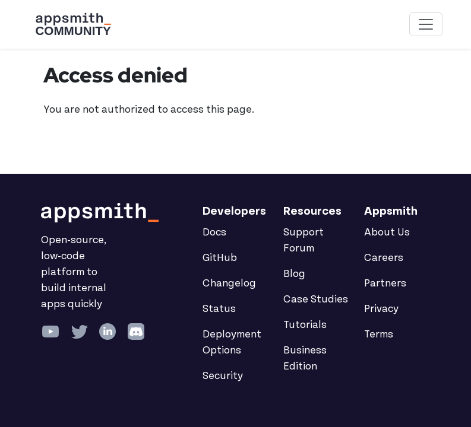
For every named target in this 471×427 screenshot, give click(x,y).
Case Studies (315, 299)
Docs (214, 232)
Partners (385, 283)
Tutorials (305, 325)
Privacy (381, 309)
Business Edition (305, 358)
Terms (378, 334)
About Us (387, 232)
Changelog (229, 283)
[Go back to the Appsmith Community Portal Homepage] (73, 24)
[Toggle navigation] (425, 24)
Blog (294, 274)
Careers (383, 258)
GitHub (220, 258)
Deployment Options (232, 342)
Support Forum (303, 240)
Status (219, 309)
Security (223, 376)
